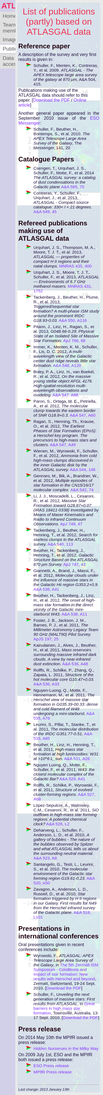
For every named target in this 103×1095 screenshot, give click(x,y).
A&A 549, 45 (45, 211)
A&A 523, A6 (45, 858)
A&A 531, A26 (77, 758)
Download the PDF (51, 100)
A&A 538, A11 (74, 614)
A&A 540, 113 (60, 544)
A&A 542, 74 (81, 489)
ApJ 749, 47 (71, 524)
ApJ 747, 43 (74, 564)
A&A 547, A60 (83, 415)
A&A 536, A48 (75, 663)
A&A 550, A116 (73, 320)
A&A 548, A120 (67, 365)
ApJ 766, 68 (74, 340)
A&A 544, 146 (82, 469)
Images (9, 39)
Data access (9, 61)
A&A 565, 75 (72, 186)
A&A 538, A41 (46, 589)
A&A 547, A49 (63, 444)
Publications (9, 49)
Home (9, 16)
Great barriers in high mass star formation (64, 1008)
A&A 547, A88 (65, 395)
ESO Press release (51, 1065)
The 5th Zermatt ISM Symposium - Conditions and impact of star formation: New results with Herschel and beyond (66, 971)
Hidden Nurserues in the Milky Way (66, 1048)
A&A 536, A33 (46, 684)
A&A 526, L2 (57, 824)
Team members (9, 28)
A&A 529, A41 (72, 778)
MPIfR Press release (53, 1072)
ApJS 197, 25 (46, 639)
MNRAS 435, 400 (75, 266)
